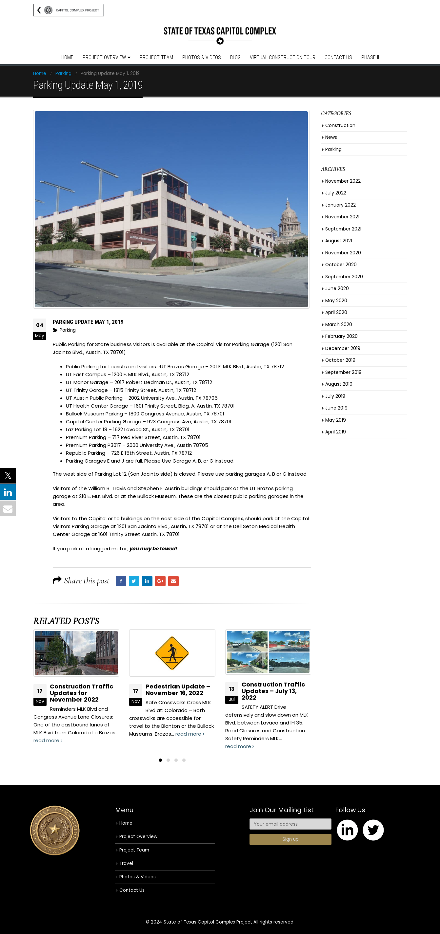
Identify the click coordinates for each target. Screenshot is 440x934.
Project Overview (104, 57)
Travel (126, 863)
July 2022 (335, 193)
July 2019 (335, 396)
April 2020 (336, 312)
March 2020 (338, 324)
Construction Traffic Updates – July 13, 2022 (273, 691)
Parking (68, 330)
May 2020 (336, 300)
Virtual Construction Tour (282, 57)
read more (47, 740)
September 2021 (343, 229)
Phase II (370, 57)
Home (67, 57)
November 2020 (343, 252)
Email (173, 581)
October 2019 (340, 360)
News (331, 137)
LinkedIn (147, 581)
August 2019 (338, 384)
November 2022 (343, 181)
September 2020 (344, 276)
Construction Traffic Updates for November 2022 (81, 693)
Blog (235, 57)
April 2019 (335, 432)
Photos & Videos (201, 57)
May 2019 (335, 420)
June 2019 (336, 408)
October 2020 (341, 264)
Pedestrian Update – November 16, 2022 (178, 689)
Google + (160, 581)
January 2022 (340, 205)
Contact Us (338, 57)
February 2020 (341, 336)
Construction (340, 125)
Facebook (121, 581)
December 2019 (342, 348)
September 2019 (343, 372)
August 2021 (338, 240)
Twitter (134, 581)
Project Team (156, 57)
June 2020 (337, 288)
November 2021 (342, 216)
